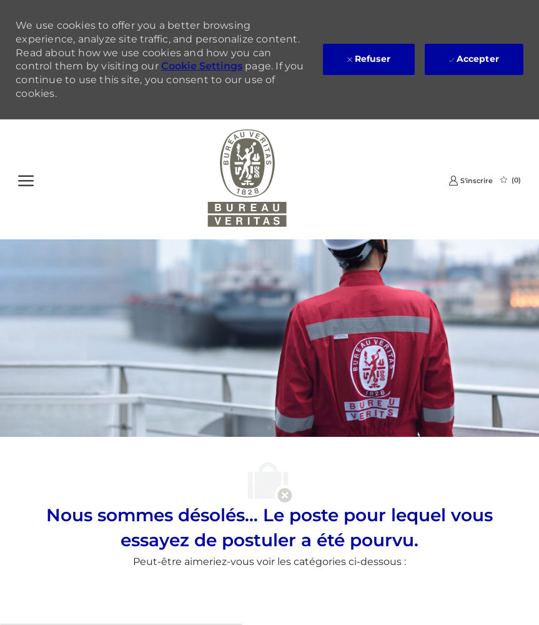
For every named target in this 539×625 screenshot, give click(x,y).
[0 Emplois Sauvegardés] (510, 180)
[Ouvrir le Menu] (26, 179)
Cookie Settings (201, 66)
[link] (470, 180)
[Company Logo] (247, 179)
